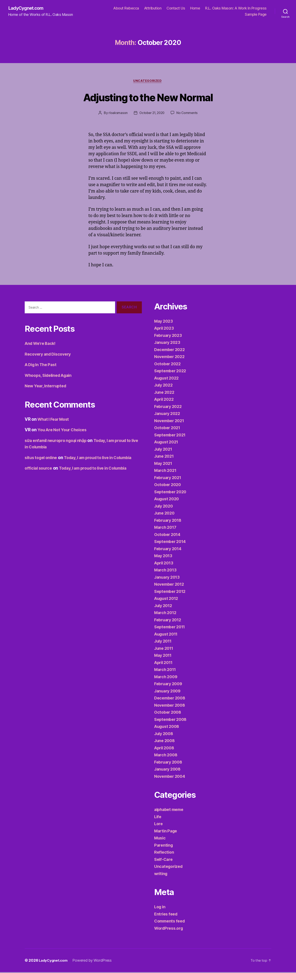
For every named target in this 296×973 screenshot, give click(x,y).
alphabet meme (170, 810)
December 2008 (171, 699)
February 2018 (169, 521)
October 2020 (168, 485)
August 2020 (167, 499)
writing (161, 874)
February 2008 (169, 763)
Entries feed (166, 915)
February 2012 (169, 620)
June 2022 (165, 393)
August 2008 (168, 727)
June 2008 (165, 741)
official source (39, 475)
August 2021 (167, 442)
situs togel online (42, 458)
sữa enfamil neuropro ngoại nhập (58, 441)
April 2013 (164, 563)
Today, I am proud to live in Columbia (98, 475)
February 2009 (169, 684)
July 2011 (164, 642)
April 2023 (165, 329)
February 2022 (169, 407)
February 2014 (169, 549)
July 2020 (164, 507)
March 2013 (166, 570)
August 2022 (167, 379)
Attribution (153, 8)
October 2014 (168, 535)
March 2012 (166, 613)
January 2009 (168, 691)
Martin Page (166, 831)
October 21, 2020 (151, 114)
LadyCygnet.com (27, 8)
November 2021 (170, 421)
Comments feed (170, 922)
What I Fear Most (54, 420)
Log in (160, 907)
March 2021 (166, 471)
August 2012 (167, 599)
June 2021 (165, 457)
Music (160, 838)
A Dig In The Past (42, 365)
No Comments (188, 114)
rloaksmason (116, 114)
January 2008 (168, 770)
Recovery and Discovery (50, 355)
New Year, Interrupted (47, 386)
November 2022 (170, 357)
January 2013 (168, 578)
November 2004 (171, 777)
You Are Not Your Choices (64, 430)
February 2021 (169, 478)
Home (195, 8)
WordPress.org (169, 929)
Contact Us (175, 8)
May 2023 (164, 322)
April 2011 (164, 663)
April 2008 (165, 748)
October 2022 (168, 364)
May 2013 (164, 556)
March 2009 (166, 677)
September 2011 (171, 627)
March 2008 (166, 755)
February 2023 (169, 336)
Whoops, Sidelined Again (50, 376)
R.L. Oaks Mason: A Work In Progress (236, 8)
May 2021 (164, 464)
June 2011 (164, 649)
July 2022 (164, 386)
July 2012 (164, 606)
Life (158, 817)
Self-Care (164, 860)
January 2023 (168, 343)
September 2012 (171, 592)
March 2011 (166, 670)
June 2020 (165, 514)
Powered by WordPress (94, 961)
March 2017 (166, 528)
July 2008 (164, 734)
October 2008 (168, 713)
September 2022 (171, 371)
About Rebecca (126, 8)
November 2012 (170, 585)
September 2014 (171, 542)
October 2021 (168, 428)
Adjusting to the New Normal (147, 97)
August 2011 (167, 635)
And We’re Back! (42, 344)
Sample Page (256, 14)
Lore (158, 824)
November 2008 (171, 706)
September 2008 (171, 720)
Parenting (164, 846)
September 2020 (171, 492)
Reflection (164, 853)
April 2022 (165, 400)
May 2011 (164, 656)
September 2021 (171, 435)
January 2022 (168, 414)
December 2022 (170, 350)
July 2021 (164, 450)
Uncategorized (148, 81)
